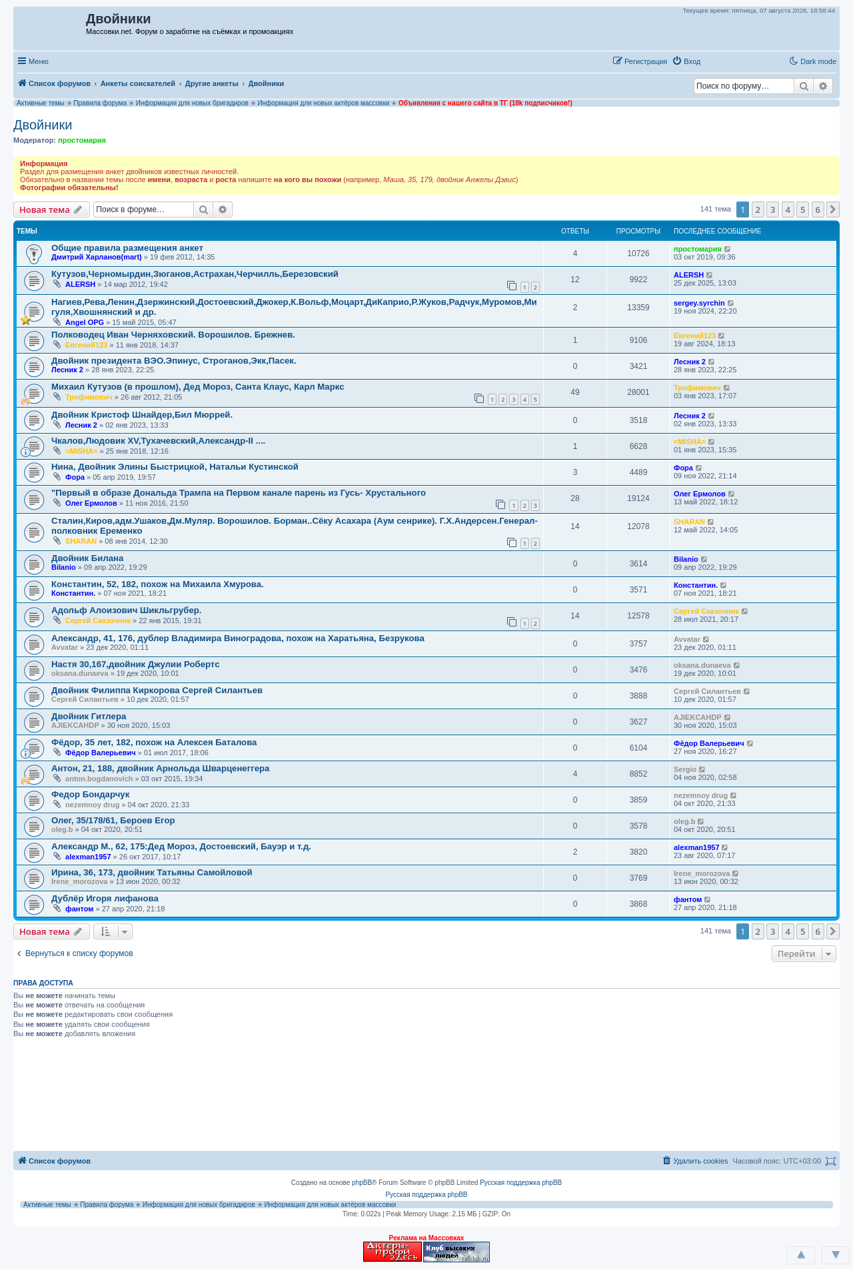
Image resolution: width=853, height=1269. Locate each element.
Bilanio (63, 567)
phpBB (362, 1182)
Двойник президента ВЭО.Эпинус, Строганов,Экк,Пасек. (174, 361)
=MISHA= (81, 451)
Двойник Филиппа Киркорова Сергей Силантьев (157, 690)
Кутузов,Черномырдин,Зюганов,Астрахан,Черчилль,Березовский (195, 274)
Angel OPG (84, 322)
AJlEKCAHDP (75, 725)
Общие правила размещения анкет (127, 248)
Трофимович (89, 397)
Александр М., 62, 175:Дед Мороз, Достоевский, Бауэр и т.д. (181, 846)
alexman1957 (88, 857)
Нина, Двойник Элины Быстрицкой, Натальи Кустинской (175, 467)
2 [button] (758, 209)
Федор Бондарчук (90, 794)
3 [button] (772, 209)
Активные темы (41, 103)
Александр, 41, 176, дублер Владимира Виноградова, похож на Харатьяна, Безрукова (238, 638)
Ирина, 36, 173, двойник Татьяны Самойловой (152, 872)
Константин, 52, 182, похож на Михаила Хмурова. (157, 584)
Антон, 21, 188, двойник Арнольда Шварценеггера (160, 768)
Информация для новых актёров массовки (323, 103)
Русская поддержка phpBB (521, 1182)
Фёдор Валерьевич (100, 753)
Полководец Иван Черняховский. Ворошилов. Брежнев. (173, 335)
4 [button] (788, 209)
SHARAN (81, 541)
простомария (82, 140)
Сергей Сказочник (98, 620)
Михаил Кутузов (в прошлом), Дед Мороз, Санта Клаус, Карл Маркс (198, 387)
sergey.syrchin (699, 303)
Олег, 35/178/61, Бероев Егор (113, 820)
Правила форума (100, 103)
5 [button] (802, 209)
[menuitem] (686, 61)
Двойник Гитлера (88, 716)
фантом (79, 909)
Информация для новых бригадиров (192, 103)
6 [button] (818, 209)
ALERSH (80, 284)
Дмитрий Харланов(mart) (96, 257)
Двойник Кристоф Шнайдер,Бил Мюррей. (142, 415)
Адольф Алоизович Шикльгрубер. (126, 610)
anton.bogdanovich (99, 779)
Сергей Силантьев (85, 699)
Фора (75, 477)
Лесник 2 (67, 370)
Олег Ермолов (91, 503)
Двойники (42, 124)
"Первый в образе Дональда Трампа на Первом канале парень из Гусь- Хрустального (238, 493)
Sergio (685, 769)
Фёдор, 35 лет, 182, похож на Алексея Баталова (154, 742)
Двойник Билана (87, 558)
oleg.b (62, 829)
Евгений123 (86, 345)
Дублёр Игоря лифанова (105, 898)
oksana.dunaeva (80, 673)
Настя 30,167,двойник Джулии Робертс (135, 664)
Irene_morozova (79, 881)
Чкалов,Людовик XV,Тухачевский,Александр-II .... (158, 441)
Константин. (73, 593)
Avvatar (64, 647)
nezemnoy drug (92, 805)
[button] (719, 60)
